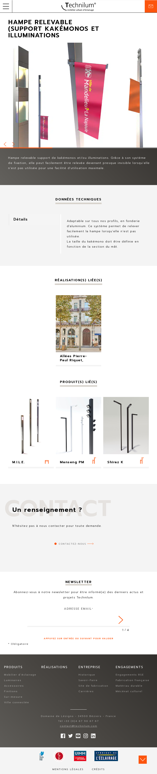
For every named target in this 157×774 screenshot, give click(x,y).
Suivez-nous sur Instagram (84, 735)
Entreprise (89, 667)
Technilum (78, 6)
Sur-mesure (13, 697)
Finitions (11, 691)
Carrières (86, 691)
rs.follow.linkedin (92, 735)
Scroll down (143, 760)
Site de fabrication (93, 686)
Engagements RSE (130, 675)
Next (13, 143)
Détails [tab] (21, 219)
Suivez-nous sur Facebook (62, 735)
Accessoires (14, 686)
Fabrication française (132, 680)
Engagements (129, 667)
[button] (6, 6)
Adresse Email (78, 609)
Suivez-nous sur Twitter (69, 735)
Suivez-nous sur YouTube (77, 735)
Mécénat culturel (129, 691)
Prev (5, 143)
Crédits (98, 769)
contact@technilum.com (78, 726)
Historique (86, 675)
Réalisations (54, 667)
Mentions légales (68, 769)
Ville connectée (16, 702)
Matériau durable (129, 686)
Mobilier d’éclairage (20, 675)
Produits (13, 667)
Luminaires (12, 680)
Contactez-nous (72, 544)
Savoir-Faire (88, 680)
